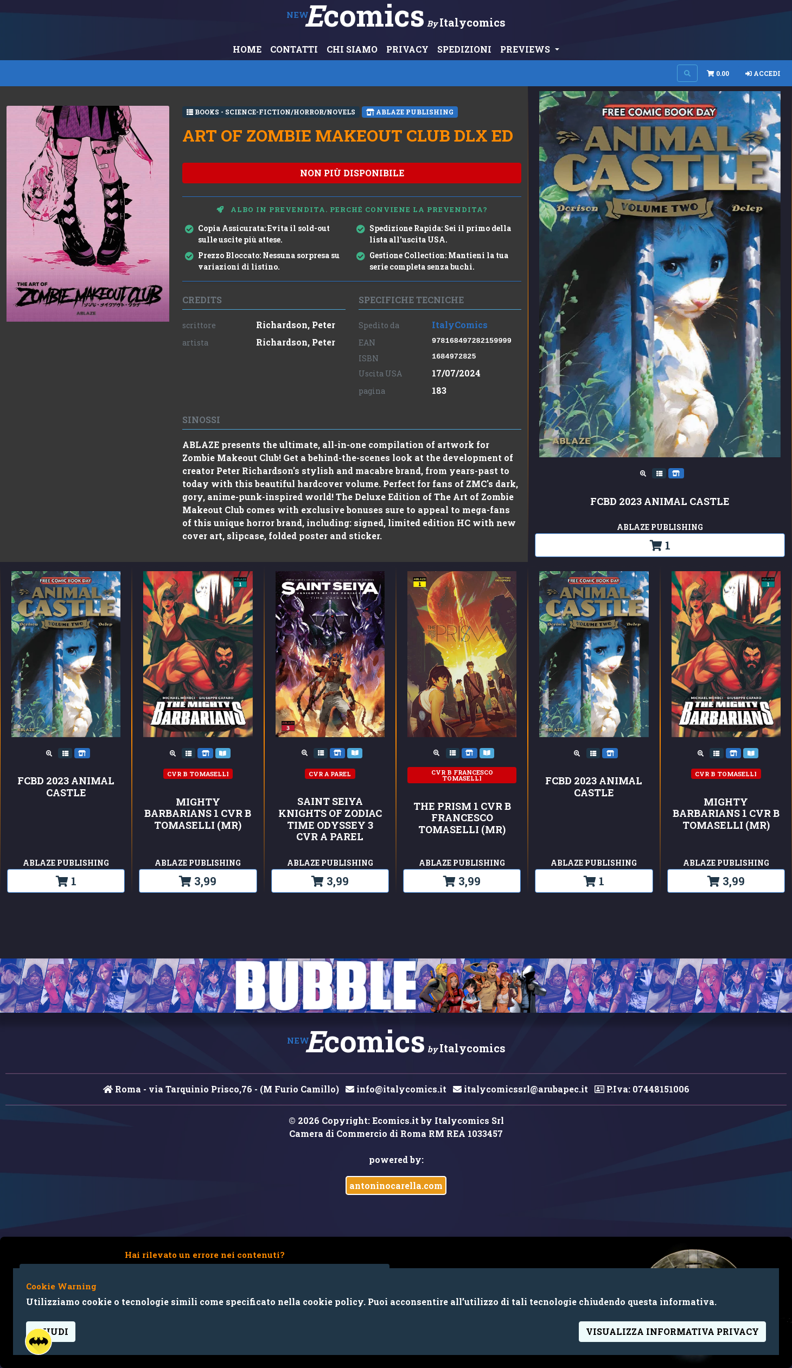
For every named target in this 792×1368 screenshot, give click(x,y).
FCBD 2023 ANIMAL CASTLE (660, 502)
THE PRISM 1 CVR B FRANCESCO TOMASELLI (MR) (462, 818)
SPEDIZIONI (464, 49)
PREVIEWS (526, 49)
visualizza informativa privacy (672, 1331)
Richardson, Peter (295, 324)
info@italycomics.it (396, 1089)
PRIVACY (407, 49)
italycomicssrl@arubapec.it (520, 1089)
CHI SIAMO (352, 49)
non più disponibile (352, 172)
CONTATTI (294, 49)
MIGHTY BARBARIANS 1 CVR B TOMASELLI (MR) (197, 814)
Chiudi (50, 1331)
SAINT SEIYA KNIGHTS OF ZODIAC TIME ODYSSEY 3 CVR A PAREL (330, 819)
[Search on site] (687, 73)
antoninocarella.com (396, 1185)
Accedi (763, 73)
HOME (247, 49)
